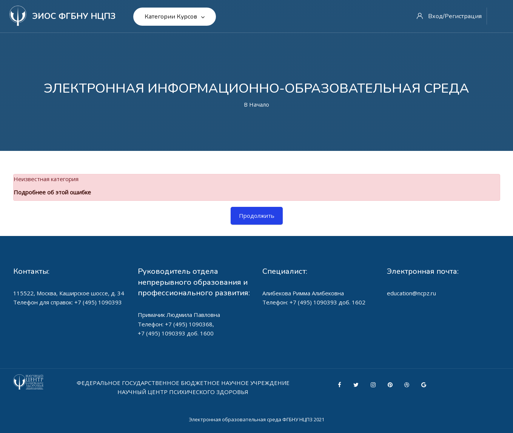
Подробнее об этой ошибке (52, 192)
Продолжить (256, 215)
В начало (256, 104)
